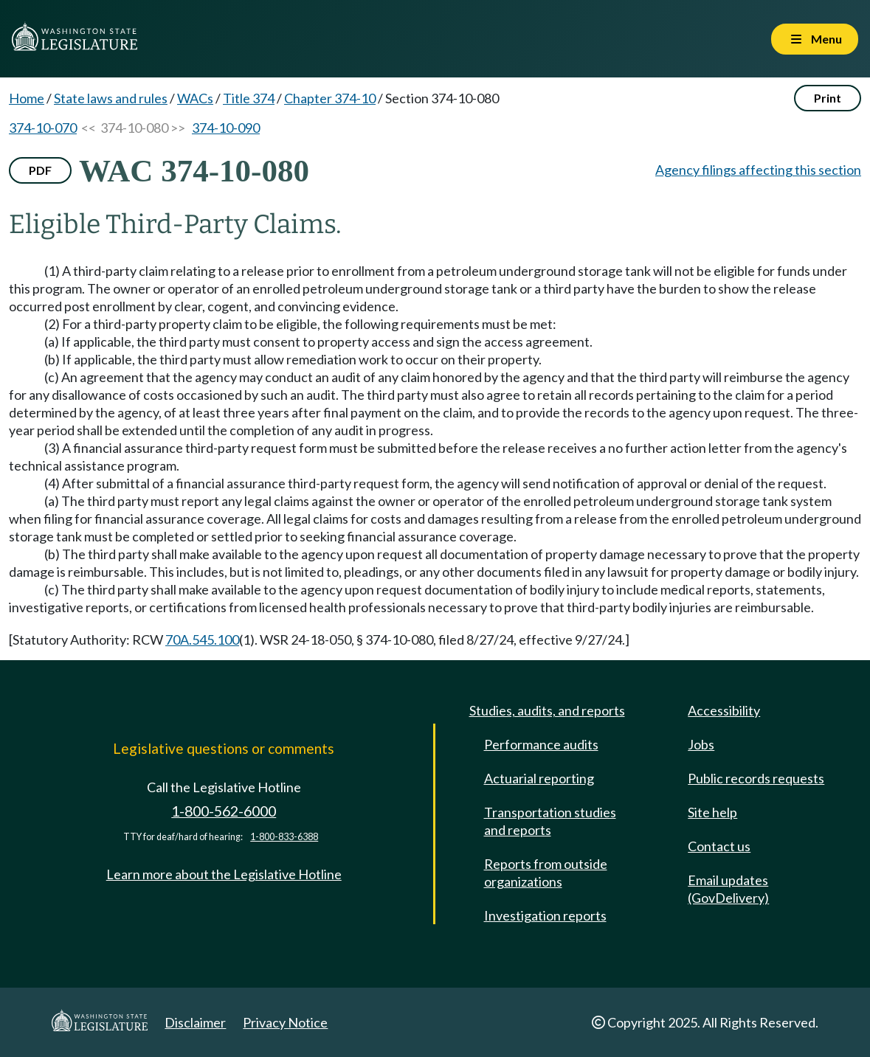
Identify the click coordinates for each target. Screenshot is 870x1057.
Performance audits (541, 744)
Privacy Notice (285, 1022)
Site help (712, 812)
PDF (40, 170)
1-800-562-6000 (223, 811)
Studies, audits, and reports (547, 710)
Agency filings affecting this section (758, 170)
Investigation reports (545, 915)
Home (26, 98)
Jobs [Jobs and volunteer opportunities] (701, 744)
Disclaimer (195, 1022)
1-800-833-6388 (284, 836)
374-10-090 (226, 127)
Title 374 (249, 98)
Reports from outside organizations (545, 873)
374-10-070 (43, 127)
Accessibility (724, 710)
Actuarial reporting (539, 778)
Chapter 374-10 (330, 98)
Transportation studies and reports (550, 821)
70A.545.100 (202, 639)
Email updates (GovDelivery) (728, 889)
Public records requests (756, 778)
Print (827, 98)
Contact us (719, 846)
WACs (195, 98)
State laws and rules (111, 98)
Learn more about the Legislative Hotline (224, 874)
